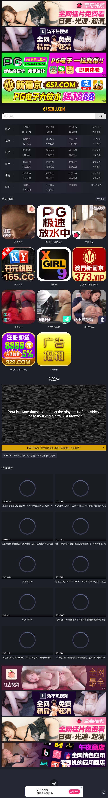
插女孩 (27, 184)
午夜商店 (50, 184)
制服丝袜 (27, 155)
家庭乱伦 (50, 173)
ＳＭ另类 (96, 143)
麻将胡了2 (26, 132)
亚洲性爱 (27, 150)
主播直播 (73, 143)
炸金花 (50, 132)
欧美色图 (73, 161)
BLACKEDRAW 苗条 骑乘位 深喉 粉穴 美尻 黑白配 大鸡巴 (29, 455)
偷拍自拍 (50, 150)
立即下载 (74, 791)
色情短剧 (50, 189)
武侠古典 (96, 173)
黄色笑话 (73, 178)
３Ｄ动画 (96, 138)
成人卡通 (73, 150)
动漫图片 (96, 161)
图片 (7, 163)
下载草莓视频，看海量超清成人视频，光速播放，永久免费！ (66, 447)
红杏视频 (27, 189)
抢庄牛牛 (96, 132)
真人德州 (50, 127)
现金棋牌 (73, 132)
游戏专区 (96, 127)
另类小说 (50, 178)
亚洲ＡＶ (27, 138)
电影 (7, 152)
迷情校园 (27, 178)
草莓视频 (73, 184)
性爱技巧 (96, 178)
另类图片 (96, 166)
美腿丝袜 (27, 166)
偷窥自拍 (27, 161)
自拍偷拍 (50, 138)
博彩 (7, 129)
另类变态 (96, 155)
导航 (7, 187)
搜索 (101, 116)
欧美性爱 (96, 150)
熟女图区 (73, 166)
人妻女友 (73, 173)
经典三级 (50, 155)
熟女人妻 (27, 143)
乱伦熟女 (73, 155)
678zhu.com (54, 109)
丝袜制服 (50, 143)
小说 (7, 175)
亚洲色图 (50, 161)
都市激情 (27, 173)
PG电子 (26, 127)
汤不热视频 (96, 184)
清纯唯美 (50, 166)
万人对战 (73, 127)
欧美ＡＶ (73, 138)
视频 (7, 140)
